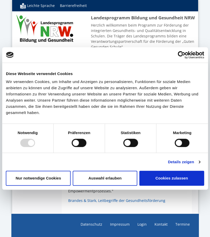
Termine (182, 224)
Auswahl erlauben (104, 178)
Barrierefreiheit (73, 5)
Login (142, 224)
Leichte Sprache (37, 6)
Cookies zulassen (171, 178)
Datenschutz (91, 224)
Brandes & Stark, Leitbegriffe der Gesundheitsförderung (116, 200)
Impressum (120, 224)
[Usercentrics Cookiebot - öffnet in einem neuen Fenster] (181, 55)
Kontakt (161, 224)
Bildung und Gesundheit (45, 28)
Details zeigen (181, 162)
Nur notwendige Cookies (38, 178)
